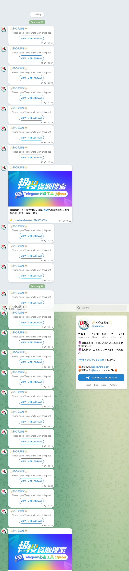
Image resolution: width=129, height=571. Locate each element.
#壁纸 (88, 56)
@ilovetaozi (97, 66)
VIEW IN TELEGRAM (31, 38)
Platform (113, 81)
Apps (104, 81)
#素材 (101, 56)
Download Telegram (101, 74)
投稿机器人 (19, 20)
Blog (96, 81)
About (88, 81)
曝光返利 (18, 16)
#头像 (94, 56)
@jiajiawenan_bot (100, 63)
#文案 (81, 56)
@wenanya (98, 22)
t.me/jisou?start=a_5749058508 (30, 279)
